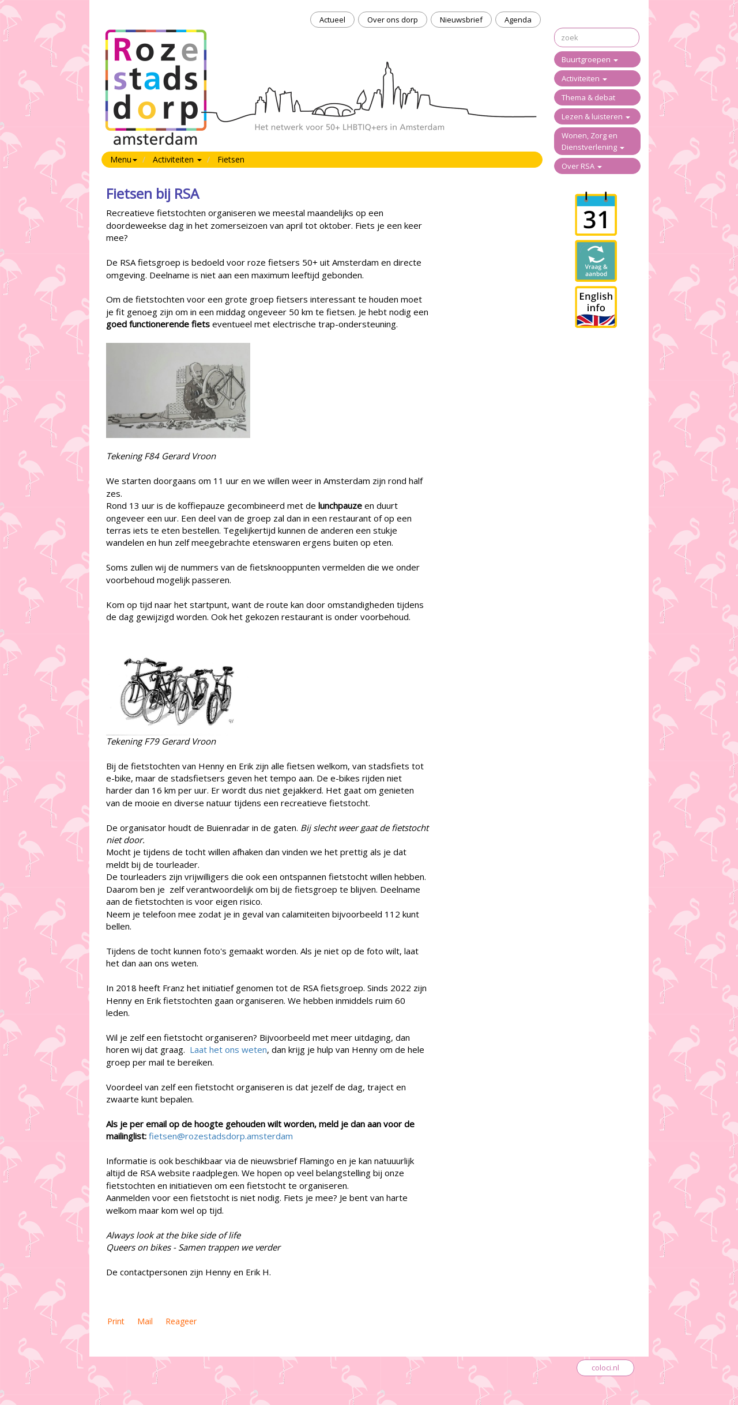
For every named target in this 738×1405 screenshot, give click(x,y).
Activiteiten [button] (177, 159)
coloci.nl (605, 1367)
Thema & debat (588, 97)
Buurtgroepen (590, 59)
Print (116, 1321)
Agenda (518, 19)
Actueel (332, 19)
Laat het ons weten (228, 1049)
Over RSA (582, 166)
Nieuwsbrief (461, 19)
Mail (145, 1321)
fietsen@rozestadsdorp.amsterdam (221, 1136)
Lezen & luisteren (596, 116)
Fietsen (230, 159)
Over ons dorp (392, 19)
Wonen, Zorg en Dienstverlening (593, 141)
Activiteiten (584, 78)
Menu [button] (123, 159)
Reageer (181, 1321)
